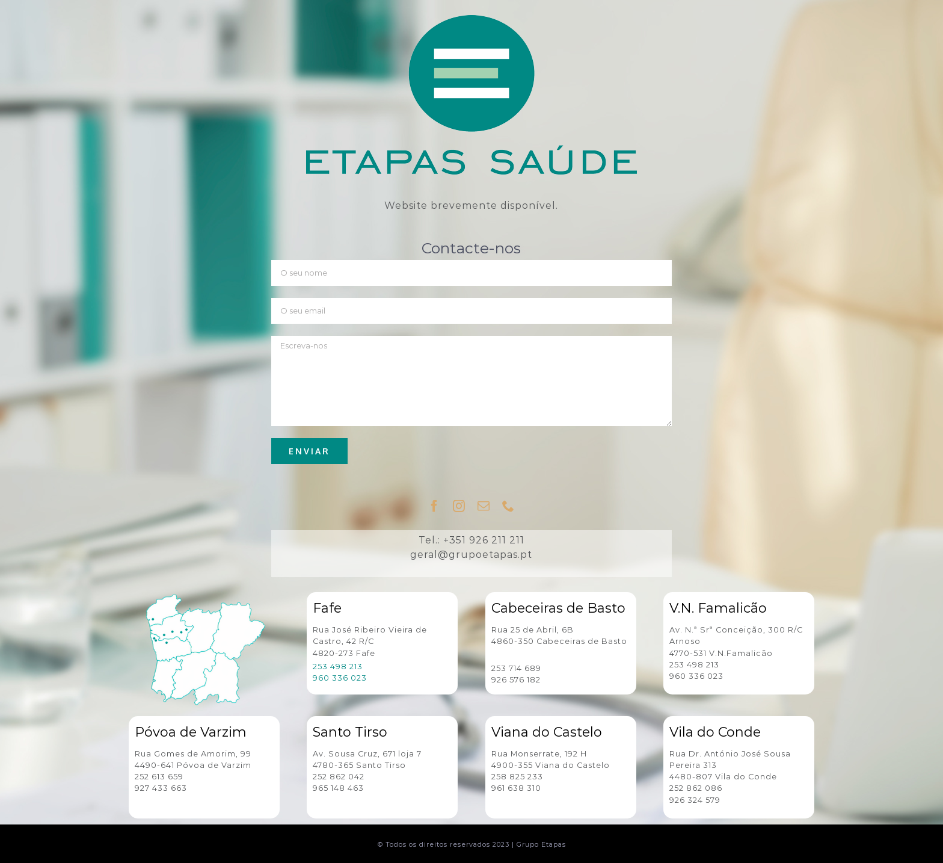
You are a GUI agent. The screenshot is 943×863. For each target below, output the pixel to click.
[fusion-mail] (484, 506)
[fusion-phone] (508, 506)
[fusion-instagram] (459, 506)
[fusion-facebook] (434, 506)
